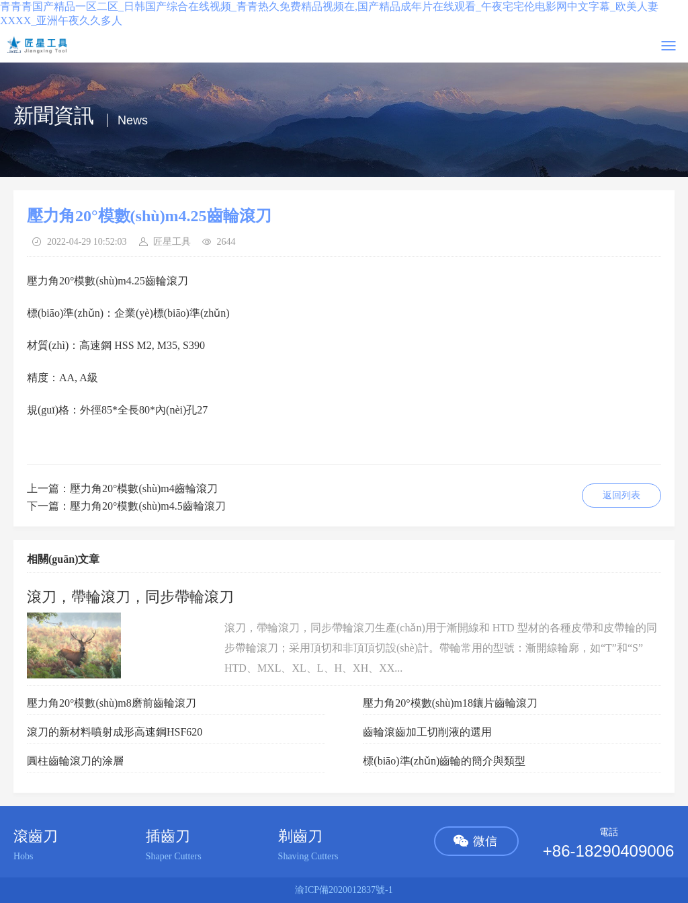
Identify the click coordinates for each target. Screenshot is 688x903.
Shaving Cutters (308, 856)
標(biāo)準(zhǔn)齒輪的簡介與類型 (444, 761)
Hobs (23, 856)
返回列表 (621, 495)
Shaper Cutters (174, 856)
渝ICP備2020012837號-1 (343, 890)
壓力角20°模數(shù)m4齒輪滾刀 (144, 488)
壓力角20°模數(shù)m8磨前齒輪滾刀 (111, 703)
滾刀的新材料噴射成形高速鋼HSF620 (114, 732)
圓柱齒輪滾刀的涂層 (75, 761)
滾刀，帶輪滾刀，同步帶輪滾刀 (130, 596)
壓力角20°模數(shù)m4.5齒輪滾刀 (148, 506)
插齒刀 (168, 836)
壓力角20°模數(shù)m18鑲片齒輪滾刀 (450, 703)
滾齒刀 (35, 836)
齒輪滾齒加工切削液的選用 (427, 732)
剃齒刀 (300, 836)
